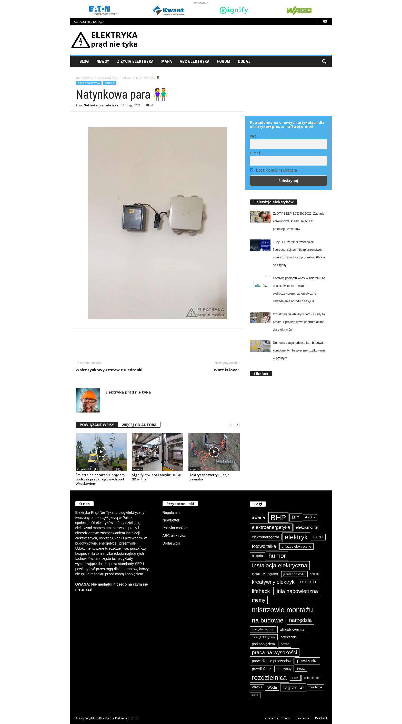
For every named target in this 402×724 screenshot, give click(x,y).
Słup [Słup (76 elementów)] (295, 677)
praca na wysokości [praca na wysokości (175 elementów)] (274, 652)
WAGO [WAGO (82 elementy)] (257, 687)
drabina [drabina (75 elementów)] (310, 517)
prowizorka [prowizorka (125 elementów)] (307, 660)
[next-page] (237, 425)
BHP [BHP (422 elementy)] (278, 517)
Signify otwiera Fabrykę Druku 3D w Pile (156, 476)
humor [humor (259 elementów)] (277, 555)
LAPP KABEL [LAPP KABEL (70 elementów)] (308, 582)
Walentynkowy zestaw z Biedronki (109, 369)
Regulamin (171, 512)
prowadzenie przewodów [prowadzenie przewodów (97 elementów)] (272, 661)
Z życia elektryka (135, 61)
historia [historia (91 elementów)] (257, 556)
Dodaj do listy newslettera (273, 170)
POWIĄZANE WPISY (97, 424)
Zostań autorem (277, 718)
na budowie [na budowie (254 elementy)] (268, 620)
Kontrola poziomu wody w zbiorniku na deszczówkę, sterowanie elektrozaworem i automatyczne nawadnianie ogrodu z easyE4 (299, 289)
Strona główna (84, 77)
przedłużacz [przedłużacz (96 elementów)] (261, 669)
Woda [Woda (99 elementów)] (272, 687)
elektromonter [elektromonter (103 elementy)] (307, 527)
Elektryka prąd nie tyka (101, 105)
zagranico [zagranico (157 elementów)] (293, 687)
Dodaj (244, 61)
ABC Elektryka (194, 61)
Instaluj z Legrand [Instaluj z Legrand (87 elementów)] (265, 574)
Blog (84, 61)
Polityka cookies (175, 528)
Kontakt (321, 718)
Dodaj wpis (171, 543)
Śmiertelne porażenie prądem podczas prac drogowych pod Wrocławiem (100, 479)
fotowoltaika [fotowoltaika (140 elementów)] (264, 546)
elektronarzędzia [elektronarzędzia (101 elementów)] (265, 537)
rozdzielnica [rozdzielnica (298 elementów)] (269, 677)
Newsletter (171, 520)
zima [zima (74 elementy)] (255, 695)
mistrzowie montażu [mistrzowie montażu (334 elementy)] (282, 610)
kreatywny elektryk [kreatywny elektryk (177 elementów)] (273, 582)
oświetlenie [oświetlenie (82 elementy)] (289, 637)
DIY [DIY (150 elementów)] (296, 517)
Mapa (166, 61)
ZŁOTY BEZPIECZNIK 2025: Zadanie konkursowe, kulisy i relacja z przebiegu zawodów (299, 221)
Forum (223, 61)
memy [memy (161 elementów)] (258, 600)
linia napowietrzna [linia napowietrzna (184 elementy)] (297, 591)
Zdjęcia (127, 77)
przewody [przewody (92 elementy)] (284, 669)
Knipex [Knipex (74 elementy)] (314, 573)
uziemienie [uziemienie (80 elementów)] (311, 678)
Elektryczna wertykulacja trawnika (208, 476)
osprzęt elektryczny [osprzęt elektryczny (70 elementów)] (263, 637)
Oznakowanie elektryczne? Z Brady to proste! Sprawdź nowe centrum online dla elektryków (299, 322)
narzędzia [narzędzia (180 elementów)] (300, 620)
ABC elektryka (174, 536)
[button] (324, 61)
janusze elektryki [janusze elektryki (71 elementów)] (294, 574)
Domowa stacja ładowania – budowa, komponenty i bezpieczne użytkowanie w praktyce (299, 350)
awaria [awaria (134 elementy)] (258, 517)
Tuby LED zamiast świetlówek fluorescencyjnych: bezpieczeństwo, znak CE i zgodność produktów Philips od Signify (299, 253)
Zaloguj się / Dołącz (88, 22)
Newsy (102, 61)
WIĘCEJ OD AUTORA (139, 424)
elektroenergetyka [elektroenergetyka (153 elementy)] (271, 527)
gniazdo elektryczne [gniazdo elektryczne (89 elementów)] (296, 546)
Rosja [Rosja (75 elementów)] (301, 668)
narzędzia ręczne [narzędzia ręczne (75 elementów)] (263, 629)
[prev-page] (231, 425)
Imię (253, 136)
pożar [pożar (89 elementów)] (284, 644)
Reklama (302, 718)
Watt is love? (226, 369)
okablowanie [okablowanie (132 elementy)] (292, 629)
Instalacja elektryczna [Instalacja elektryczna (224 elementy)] (279, 565)
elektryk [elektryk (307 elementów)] (296, 537)
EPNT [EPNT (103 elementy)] (318, 537)
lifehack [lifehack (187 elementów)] (261, 591)
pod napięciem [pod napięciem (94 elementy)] (263, 644)
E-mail (255, 153)
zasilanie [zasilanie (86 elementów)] (315, 687)
